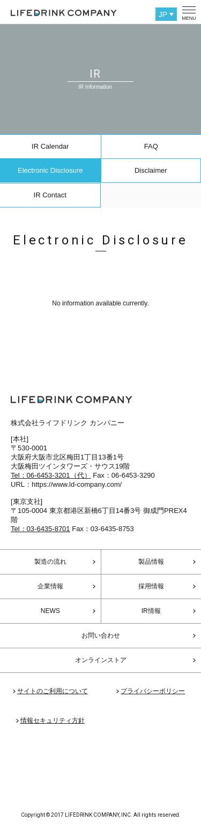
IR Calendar (50, 146)
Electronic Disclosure (50, 170)
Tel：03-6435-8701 (40, 529)
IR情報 (151, 611)
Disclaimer (151, 170)
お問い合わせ (100, 635)
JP (163, 14)
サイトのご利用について (52, 691)
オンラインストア (100, 660)
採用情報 (151, 586)
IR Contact (50, 195)
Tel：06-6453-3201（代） (51, 475)
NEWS (50, 611)
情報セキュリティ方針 (52, 720)
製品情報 (151, 561)
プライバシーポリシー (153, 691)
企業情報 (50, 586)
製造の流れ (50, 561)
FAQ (151, 146)
